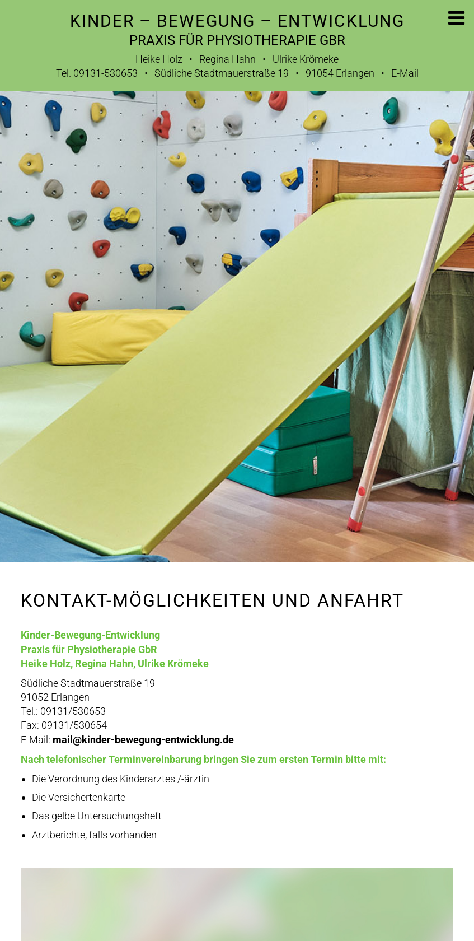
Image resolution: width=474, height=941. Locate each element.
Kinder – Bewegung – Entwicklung (237, 21)
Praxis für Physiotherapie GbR (237, 40)
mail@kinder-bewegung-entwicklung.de (143, 740)
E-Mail (405, 73)
